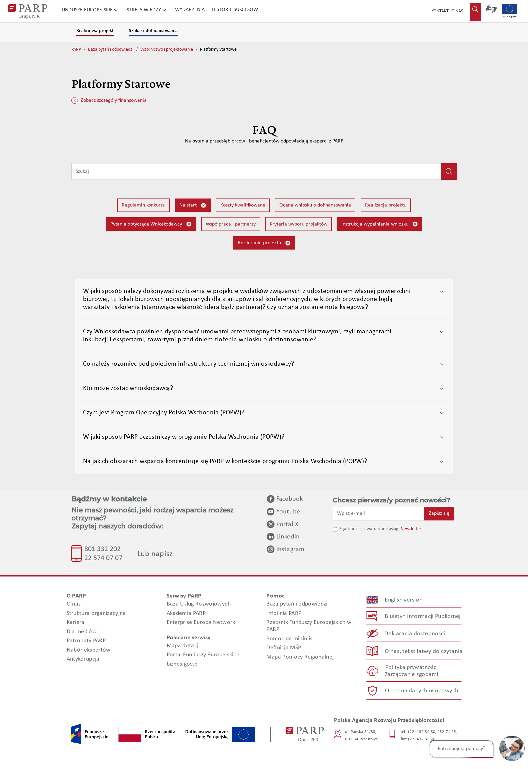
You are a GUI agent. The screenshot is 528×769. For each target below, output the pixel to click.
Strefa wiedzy (147, 10)
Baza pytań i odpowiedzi (110, 49)
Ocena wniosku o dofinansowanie (315, 205)
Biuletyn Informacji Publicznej (422, 616)
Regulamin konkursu (143, 205)
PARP (76, 49)
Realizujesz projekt (95, 30)
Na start (192, 205)
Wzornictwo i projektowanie (166, 49)
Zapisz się (439, 513)
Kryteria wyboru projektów (298, 224)
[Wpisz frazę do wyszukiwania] (256, 171)
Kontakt (440, 11)
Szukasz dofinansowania (153, 30)
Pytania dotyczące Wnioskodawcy (151, 224)
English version (404, 600)
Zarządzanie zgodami (411, 674)
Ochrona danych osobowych (421, 691)
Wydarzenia (190, 9)
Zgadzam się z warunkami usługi (369, 528)
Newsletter (411, 528)
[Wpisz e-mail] (379, 513)
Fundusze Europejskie (89, 10)
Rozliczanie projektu (264, 243)
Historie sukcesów (235, 9)
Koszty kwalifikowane (242, 205)
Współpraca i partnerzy (231, 224)
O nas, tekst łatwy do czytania (424, 651)
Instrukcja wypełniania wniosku (379, 224)
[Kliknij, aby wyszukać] (449, 171)
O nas (457, 11)
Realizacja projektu (385, 205)
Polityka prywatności (411, 667)
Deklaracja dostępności (415, 634)
